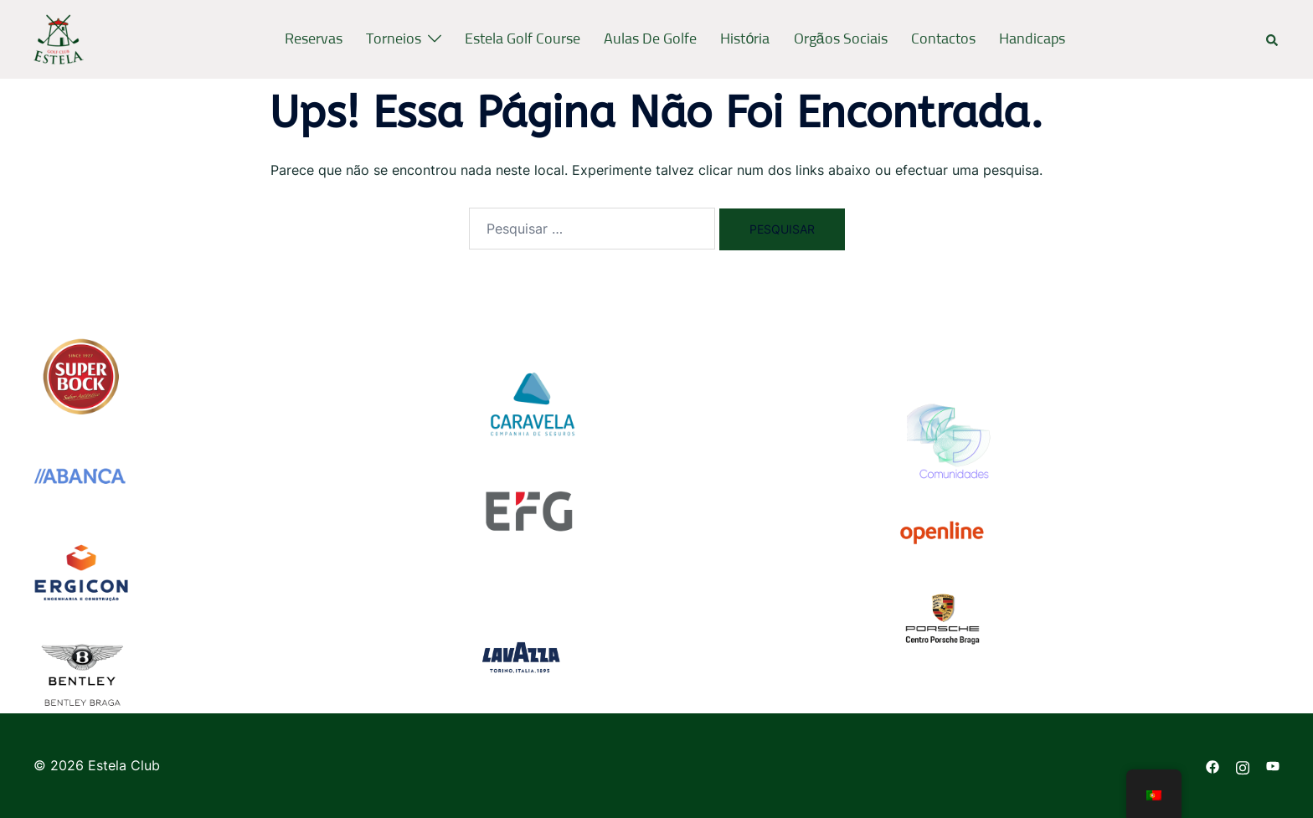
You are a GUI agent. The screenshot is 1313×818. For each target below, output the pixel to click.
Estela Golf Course (522, 39)
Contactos (943, 39)
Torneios (393, 39)
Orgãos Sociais (841, 39)
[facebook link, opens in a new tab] (1212, 765)
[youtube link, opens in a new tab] (1273, 765)
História (745, 39)
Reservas (313, 39)
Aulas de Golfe (650, 39)
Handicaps (1032, 39)
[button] (1273, 39)
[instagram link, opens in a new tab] (1242, 765)
